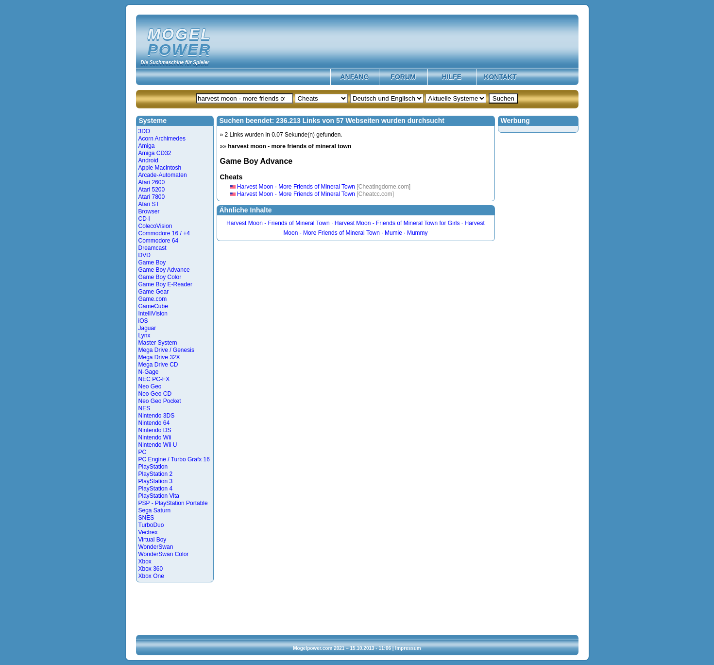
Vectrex (148, 532)
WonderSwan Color (163, 554)
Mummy (417, 232)
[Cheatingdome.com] (383, 186)
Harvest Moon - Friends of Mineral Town (278, 223)
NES (144, 408)
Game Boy (152, 262)
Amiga (146, 145)
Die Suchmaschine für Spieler (175, 62)
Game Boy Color (160, 277)
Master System (157, 342)
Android (148, 160)
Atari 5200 (151, 189)
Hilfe (451, 77)
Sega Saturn (154, 510)
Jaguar (147, 328)
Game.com (152, 299)
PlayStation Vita (159, 495)
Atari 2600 (151, 182)
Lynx (144, 335)
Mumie (393, 232)
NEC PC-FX (154, 379)
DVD (144, 255)
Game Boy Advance (164, 269)
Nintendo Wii (154, 437)
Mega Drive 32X (159, 357)
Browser (149, 211)
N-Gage (148, 371)
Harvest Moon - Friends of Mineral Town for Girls (397, 223)
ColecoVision (155, 226)
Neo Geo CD (155, 393)
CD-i (144, 218)
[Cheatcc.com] (375, 194)
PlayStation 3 (155, 481)
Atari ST (148, 204)
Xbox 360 (150, 568)
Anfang (354, 77)
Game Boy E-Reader (165, 284)
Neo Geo (150, 386)
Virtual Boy (152, 539)
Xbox (145, 561)
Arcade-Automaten (162, 175)
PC (142, 452)
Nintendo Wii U (157, 444)
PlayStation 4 (155, 488)
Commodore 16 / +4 (164, 233)
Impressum (408, 648)
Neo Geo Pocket (159, 401)
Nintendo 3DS (156, 415)
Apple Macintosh (160, 167)
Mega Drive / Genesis (166, 350)
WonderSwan (155, 546)
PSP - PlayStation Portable (173, 503)
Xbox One (151, 576)
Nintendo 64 (154, 423)
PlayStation (153, 466)
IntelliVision (153, 313)
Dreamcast (152, 248)
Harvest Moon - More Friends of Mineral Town (296, 186)
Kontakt (500, 77)
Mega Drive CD (158, 364)
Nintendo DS (154, 430)
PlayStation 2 (155, 474)
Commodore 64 (158, 240)
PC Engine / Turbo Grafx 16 (174, 459)
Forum (403, 77)
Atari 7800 (151, 196)
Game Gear (153, 291)
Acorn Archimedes (162, 138)
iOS (143, 320)
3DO (144, 131)
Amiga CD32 (154, 153)
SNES (146, 517)
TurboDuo (151, 525)
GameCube (153, 306)
